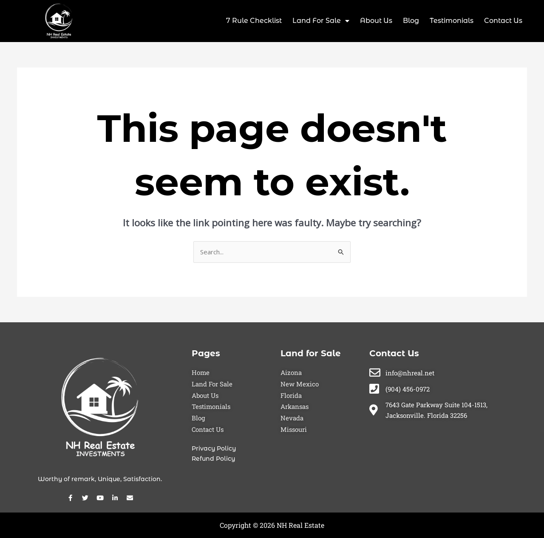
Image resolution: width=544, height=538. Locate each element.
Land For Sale (320, 20)
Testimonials (451, 21)
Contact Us (503, 21)
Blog (411, 21)
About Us (376, 21)
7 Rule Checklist (254, 21)
